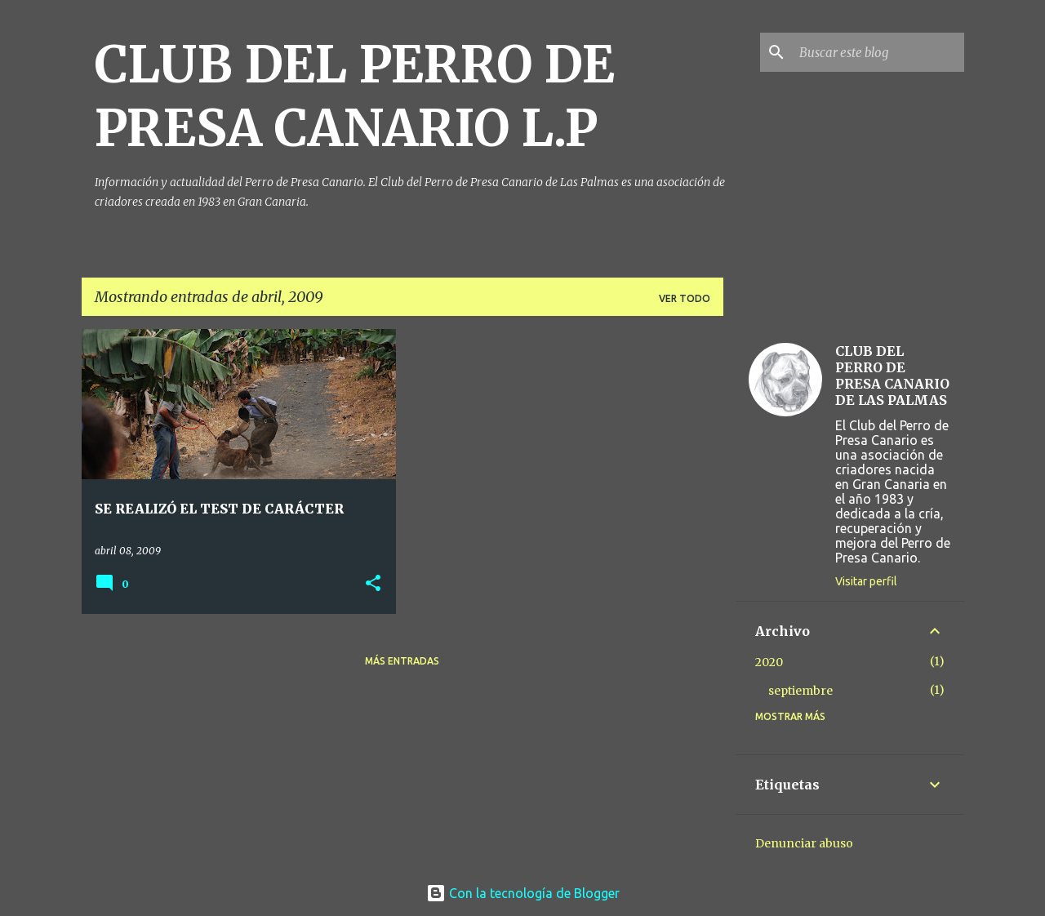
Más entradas (402, 661)
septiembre (800, 690)
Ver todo (684, 298)
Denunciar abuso (804, 843)
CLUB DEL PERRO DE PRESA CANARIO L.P (355, 96)
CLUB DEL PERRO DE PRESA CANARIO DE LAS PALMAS (892, 375)
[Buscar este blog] (878, 52)
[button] (373, 584)
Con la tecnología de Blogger (523, 893)
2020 (769, 662)
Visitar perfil (866, 581)
